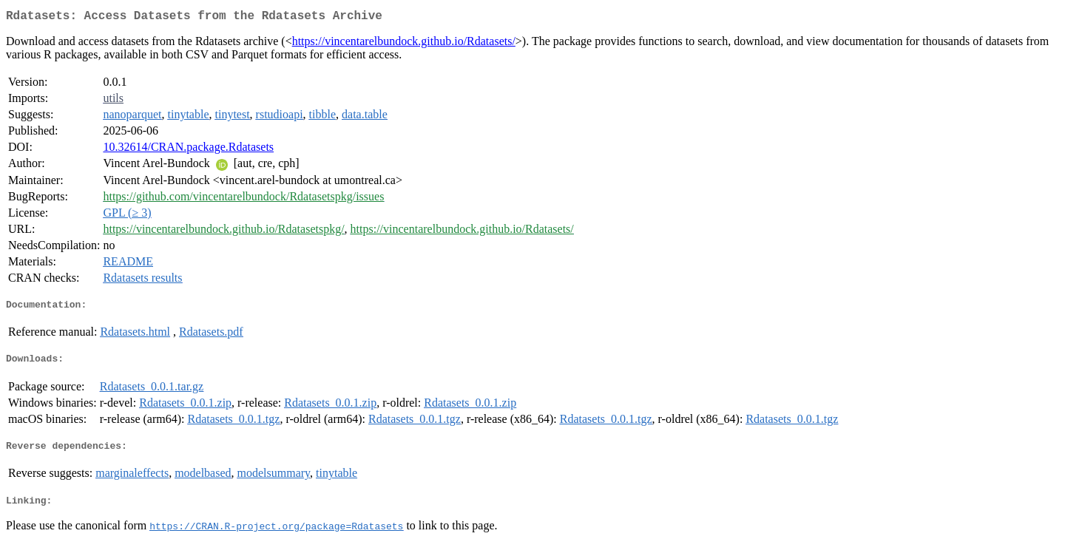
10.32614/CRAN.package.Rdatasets (188, 149)
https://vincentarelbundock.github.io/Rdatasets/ (403, 44)
